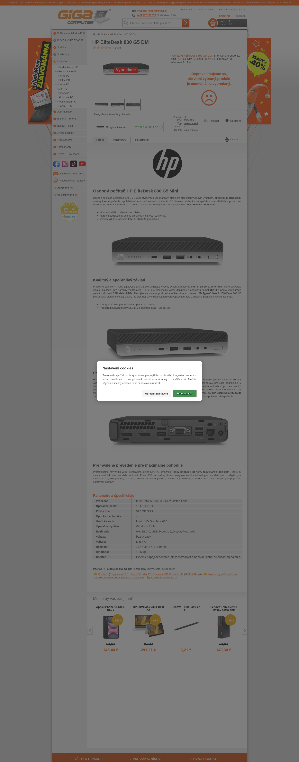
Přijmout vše (184, 393)
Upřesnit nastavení (156, 393)
